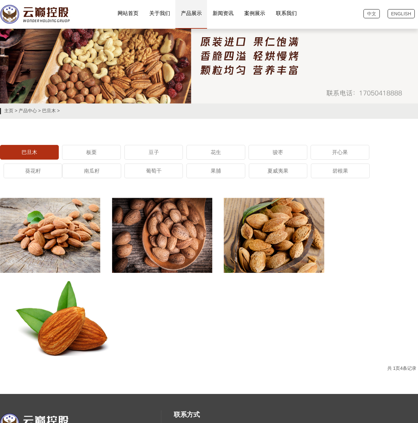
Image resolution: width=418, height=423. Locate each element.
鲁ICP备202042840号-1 (40, 397)
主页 (8, 110)
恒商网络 (32, 406)
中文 (371, 13)
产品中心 (28, 110)
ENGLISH (401, 13)
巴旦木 (49, 110)
